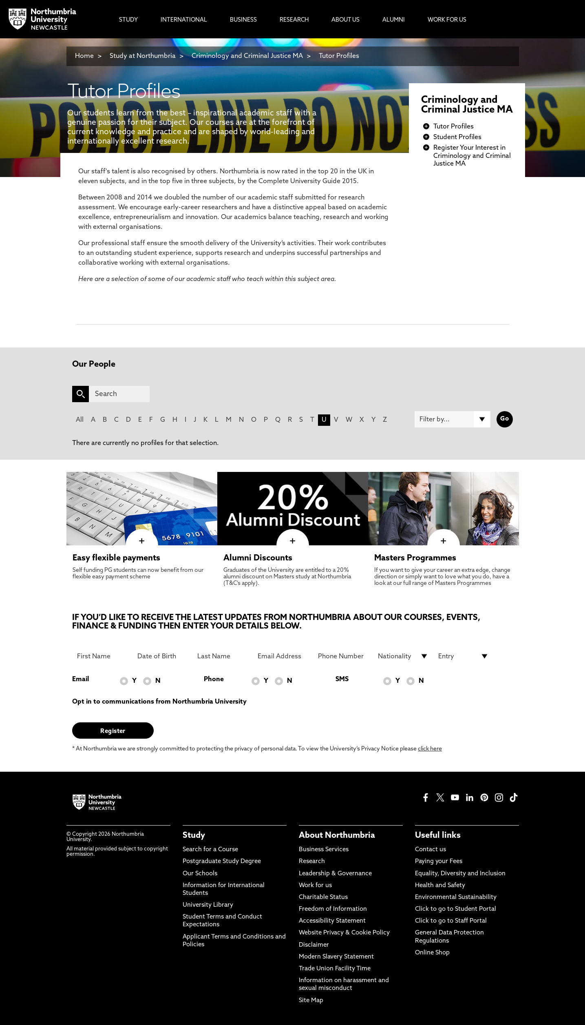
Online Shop (432, 953)
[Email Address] (283, 656)
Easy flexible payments (116, 558)
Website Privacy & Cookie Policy (344, 933)
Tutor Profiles (339, 56)
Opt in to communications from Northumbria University (159, 702)
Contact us (430, 850)
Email (80, 679)
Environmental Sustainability (456, 897)
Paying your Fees (438, 862)
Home (84, 56)
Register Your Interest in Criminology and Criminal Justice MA (472, 156)
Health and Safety (440, 886)
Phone (214, 679)
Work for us (315, 886)
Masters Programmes (415, 558)
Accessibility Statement (332, 921)
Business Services (324, 850)
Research (312, 862)
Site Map (311, 1001)
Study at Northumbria (143, 56)
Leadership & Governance (335, 874)
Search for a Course (210, 850)
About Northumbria (337, 836)
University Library (208, 905)
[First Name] (102, 656)
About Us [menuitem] (345, 20)
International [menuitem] (184, 20)
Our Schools (200, 874)
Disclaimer (314, 945)
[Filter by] (452, 419)
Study (194, 836)
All (80, 420)
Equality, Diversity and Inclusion (460, 874)
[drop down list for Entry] (463, 656)
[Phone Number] (343, 656)
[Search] (119, 394)
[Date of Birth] (162, 656)
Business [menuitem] (243, 20)
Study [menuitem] (128, 20)
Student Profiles (457, 137)
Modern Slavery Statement (336, 957)
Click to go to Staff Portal (451, 921)
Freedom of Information (333, 909)
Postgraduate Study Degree (222, 862)
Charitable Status (323, 897)
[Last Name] (222, 656)
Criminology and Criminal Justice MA (247, 56)
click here (430, 749)
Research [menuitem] (294, 20)
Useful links (438, 836)
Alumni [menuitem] (393, 20)
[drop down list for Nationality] (403, 656)
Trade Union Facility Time (335, 969)
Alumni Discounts (257, 558)
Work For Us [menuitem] (447, 20)
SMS (342, 679)
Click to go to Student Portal (455, 909)
